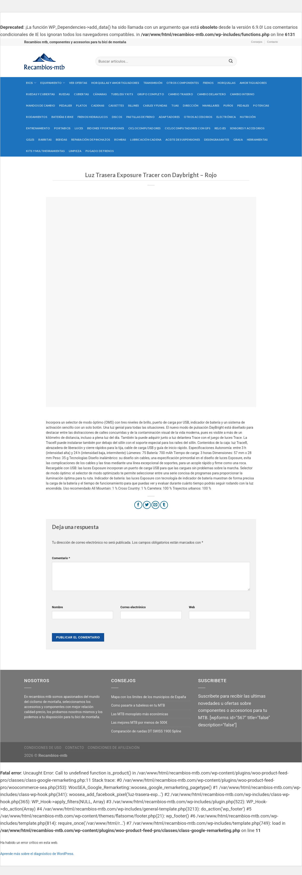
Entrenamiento (38, 128)
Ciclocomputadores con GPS (187, 128)
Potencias (261, 105)
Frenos (208, 82)
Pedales (243, 105)
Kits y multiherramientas (45, 150)
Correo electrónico (133, 607)
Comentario (61, 558)
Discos (117, 116)
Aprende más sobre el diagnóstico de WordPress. (37, 854)
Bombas (120, 139)
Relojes (220, 128)
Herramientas (257, 139)
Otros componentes (182, 82)
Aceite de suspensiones (182, 139)
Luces (79, 128)
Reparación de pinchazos (90, 139)
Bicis (31, 82)
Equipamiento (52, 82)
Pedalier (65, 105)
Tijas (175, 105)
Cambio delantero (211, 94)
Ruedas (64, 94)
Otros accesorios (198, 116)
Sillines (133, 105)
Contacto (272, 41)
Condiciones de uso (42, 748)
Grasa (238, 139)
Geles (30, 139)
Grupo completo (150, 94)
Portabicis (62, 128)
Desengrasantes (216, 139)
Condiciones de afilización (114, 748)
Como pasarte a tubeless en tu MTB (138, 705)
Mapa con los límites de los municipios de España (148, 697)
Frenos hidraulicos (93, 116)
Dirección (190, 105)
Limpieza (75, 150)
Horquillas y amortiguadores (115, 82)
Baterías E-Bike (62, 116)
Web (192, 607)
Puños (228, 105)
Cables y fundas (155, 105)
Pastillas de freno (140, 116)
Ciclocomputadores (144, 128)
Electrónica (226, 116)
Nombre (57, 607)
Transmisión (152, 82)
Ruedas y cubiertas (40, 94)
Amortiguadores (253, 82)
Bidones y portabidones (105, 128)
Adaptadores (169, 116)
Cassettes (116, 105)
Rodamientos (36, 116)
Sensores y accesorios (247, 128)
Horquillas (227, 82)
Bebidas (61, 139)
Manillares (210, 105)
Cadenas (97, 105)
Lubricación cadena (145, 139)
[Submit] (231, 61)
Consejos (256, 41)
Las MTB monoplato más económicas (139, 714)
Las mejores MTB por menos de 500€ (139, 722)
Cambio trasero (180, 94)
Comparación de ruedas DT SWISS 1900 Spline (146, 731)
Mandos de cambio (40, 105)
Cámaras (100, 94)
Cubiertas (81, 94)
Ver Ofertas (78, 82)
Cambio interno (242, 94)
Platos (81, 105)
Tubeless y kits (122, 94)
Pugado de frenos (100, 150)
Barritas (45, 139)
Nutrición (248, 116)
